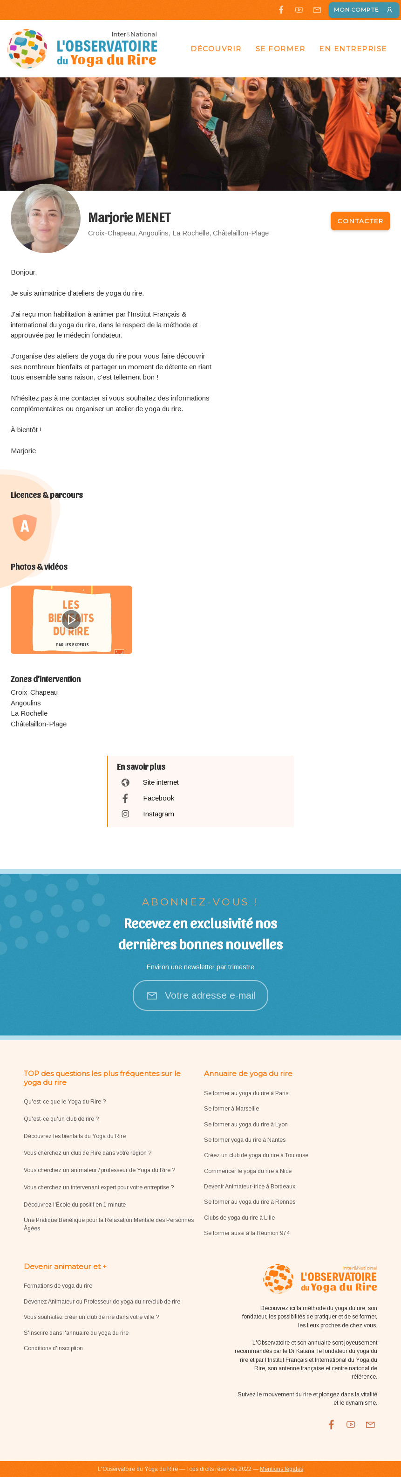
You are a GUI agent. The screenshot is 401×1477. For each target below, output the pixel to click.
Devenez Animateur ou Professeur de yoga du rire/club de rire (102, 1301)
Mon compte (364, 10)
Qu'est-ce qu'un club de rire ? (61, 1119)
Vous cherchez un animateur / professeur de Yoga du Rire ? (99, 1170)
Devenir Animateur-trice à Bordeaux (249, 1186)
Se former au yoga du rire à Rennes (249, 1202)
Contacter (360, 221)
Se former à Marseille (231, 1108)
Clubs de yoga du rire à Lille (239, 1218)
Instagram (158, 814)
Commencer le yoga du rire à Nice (248, 1171)
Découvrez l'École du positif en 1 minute (75, 1204)
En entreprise (353, 48)
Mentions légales (281, 1469)
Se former (281, 48)
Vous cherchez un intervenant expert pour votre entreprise (97, 1187)
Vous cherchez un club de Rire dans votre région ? (87, 1153)
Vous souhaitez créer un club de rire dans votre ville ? (91, 1317)
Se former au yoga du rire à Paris (246, 1093)
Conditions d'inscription (53, 1348)
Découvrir (216, 48)
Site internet (161, 782)
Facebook (158, 798)
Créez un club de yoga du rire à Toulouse (256, 1155)
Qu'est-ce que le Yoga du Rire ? (65, 1101)
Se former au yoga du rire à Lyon (246, 1124)
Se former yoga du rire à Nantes (244, 1140)
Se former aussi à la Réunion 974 (247, 1233)
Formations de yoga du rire (58, 1286)
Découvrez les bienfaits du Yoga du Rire (75, 1136)
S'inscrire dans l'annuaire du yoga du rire (76, 1333)
